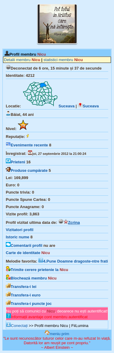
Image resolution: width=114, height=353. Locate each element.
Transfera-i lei (21, 286)
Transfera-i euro (23, 295)
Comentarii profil (24, 245)
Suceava (48, 106)
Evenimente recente (27, 145)
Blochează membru (31, 278)
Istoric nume (17, 237)
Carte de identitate (28, 252)
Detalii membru (22, 59)
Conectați (17, 325)
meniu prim (57, 334)
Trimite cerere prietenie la (37, 269)
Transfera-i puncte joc (29, 303)
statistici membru (63, 59)
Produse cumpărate (26, 170)
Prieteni (15, 162)
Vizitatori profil (19, 229)
